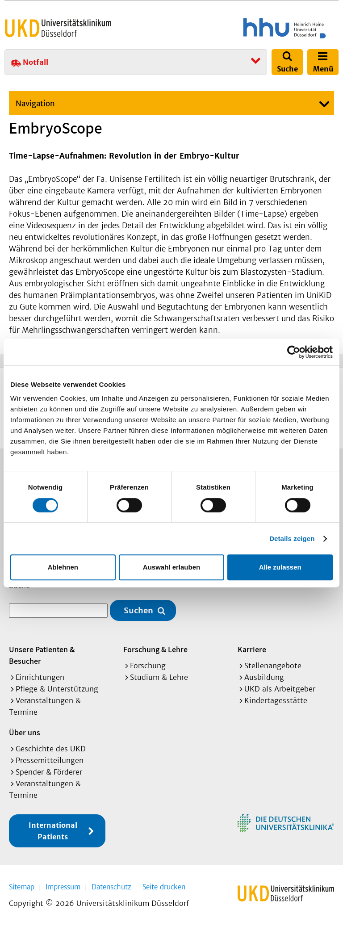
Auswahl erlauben (171, 567)
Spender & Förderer (49, 771)
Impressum (63, 886)
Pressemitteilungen (50, 759)
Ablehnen (63, 567)
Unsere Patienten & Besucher (42, 654)
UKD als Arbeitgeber (279, 687)
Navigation (35, 104)
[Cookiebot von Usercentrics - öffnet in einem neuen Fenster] (294, 352)
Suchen (138, 609)
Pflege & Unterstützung (57, 687)
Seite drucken (163, 886)
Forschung (148, 664)
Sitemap (21, 886)
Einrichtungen (40, 676)
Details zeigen (291, 538)
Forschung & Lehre (155, 648)
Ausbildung (264, 676)
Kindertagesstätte (275, 699)
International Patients (53, 830)
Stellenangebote (272, 664)
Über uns (24, 731)
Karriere (252, 648)
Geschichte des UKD (51, 747)
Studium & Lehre (159, 676)
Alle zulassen (280, 567)
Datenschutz (111, 886)
